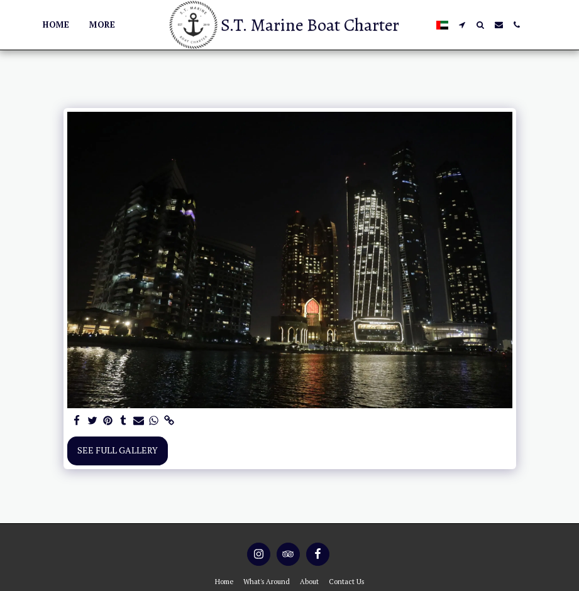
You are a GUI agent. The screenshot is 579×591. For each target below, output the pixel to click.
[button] (462, 25)
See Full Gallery (117, 450)
